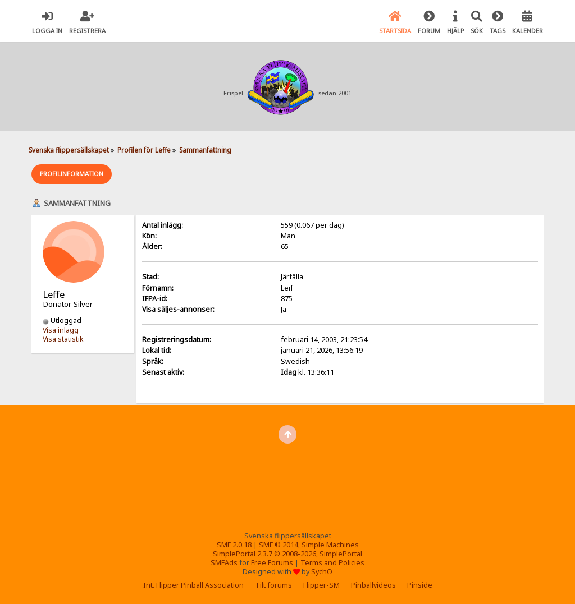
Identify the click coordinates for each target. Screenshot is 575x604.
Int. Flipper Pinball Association (193, 585)
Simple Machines (330, 545)
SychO (321, 572)
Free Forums (272, 563)
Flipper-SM (321, 585)
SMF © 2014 (278, 545)
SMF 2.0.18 (234, 545)
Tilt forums (273, 585)
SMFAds (224, 563)
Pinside (419, 585)
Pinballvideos (373, 585)
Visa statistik (63, 339)
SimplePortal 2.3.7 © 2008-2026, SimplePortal (287, 554)
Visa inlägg (61, 330)
